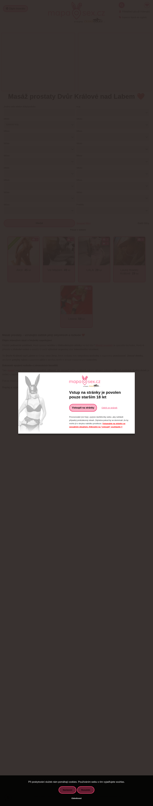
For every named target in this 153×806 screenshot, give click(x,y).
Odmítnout (76, 798)
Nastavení (67, 790)
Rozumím (85, 790)
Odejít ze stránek (109, 408)
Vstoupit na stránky (83, 407)
